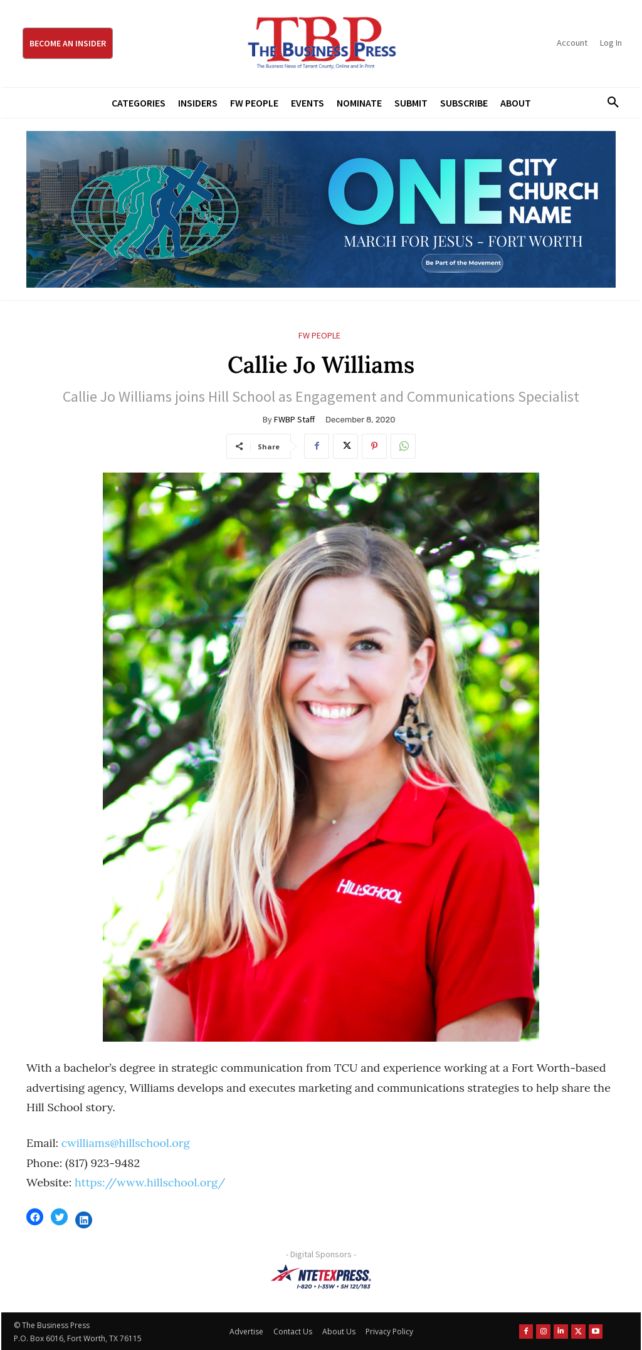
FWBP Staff (294, 419)
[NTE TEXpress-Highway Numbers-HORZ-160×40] (321, 1276)
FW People (319, 335)
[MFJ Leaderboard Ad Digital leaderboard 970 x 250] (321, 209)
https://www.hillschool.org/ (150, 1182)
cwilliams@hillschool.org (125, 1143)
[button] (608, 103)
